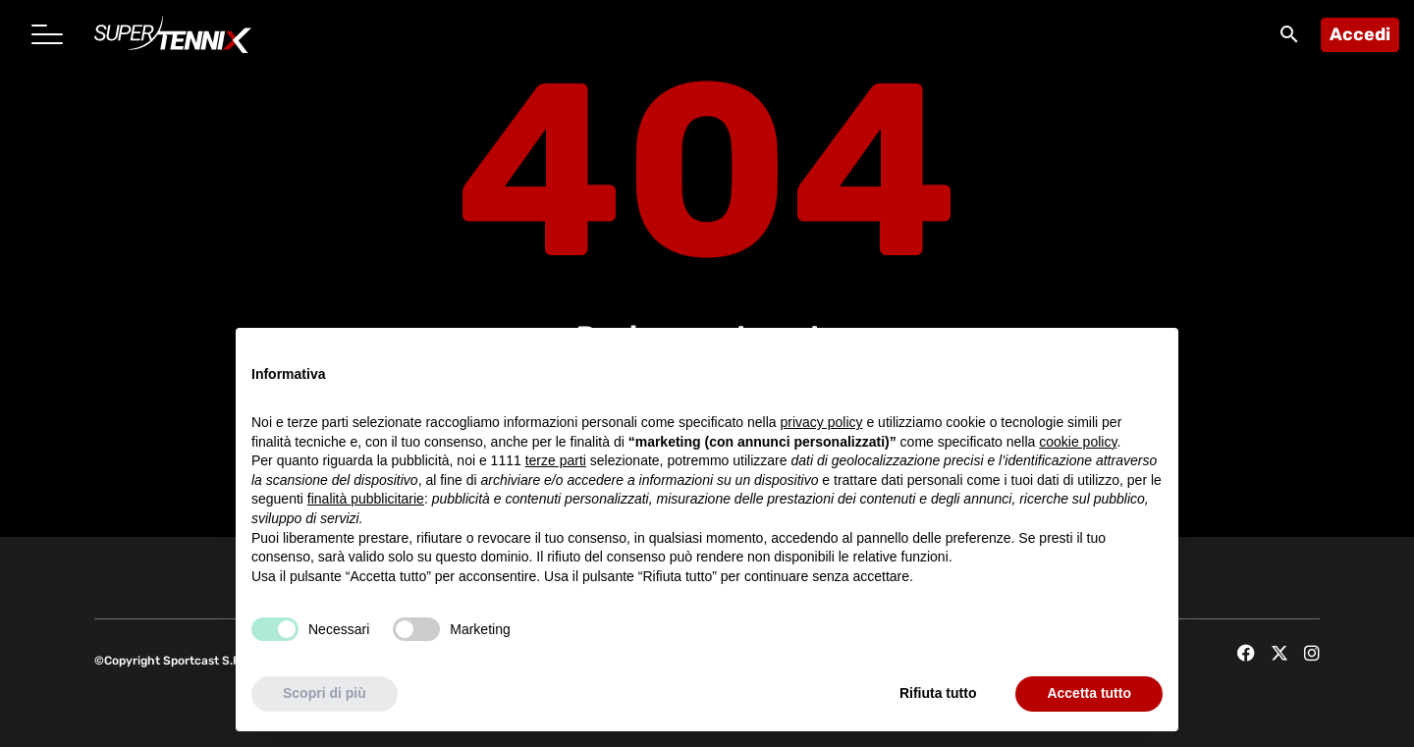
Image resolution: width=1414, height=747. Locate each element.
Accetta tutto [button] (1089, 693)
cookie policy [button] (1077, 442)
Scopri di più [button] (324, 693)
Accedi (1360, 34)
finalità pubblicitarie (365, 499)
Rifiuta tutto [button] (938, 693)
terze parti (555, 460)
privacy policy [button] (822, 422)
